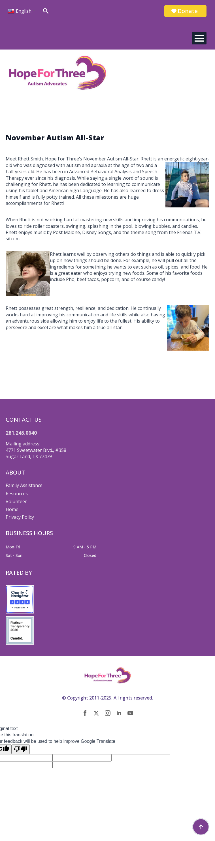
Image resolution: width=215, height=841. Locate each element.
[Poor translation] (21, 749)
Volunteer (16, 501)
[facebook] (85, 713)
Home (12, 509)
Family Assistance (24, 485)
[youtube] (130, 713)
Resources (17, 493)
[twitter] (96, 713)
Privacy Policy (20, 517)
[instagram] (107, 713)
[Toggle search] (45, 11)
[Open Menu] (199, 38)
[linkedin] (119, 713)
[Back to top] (200, 826)
